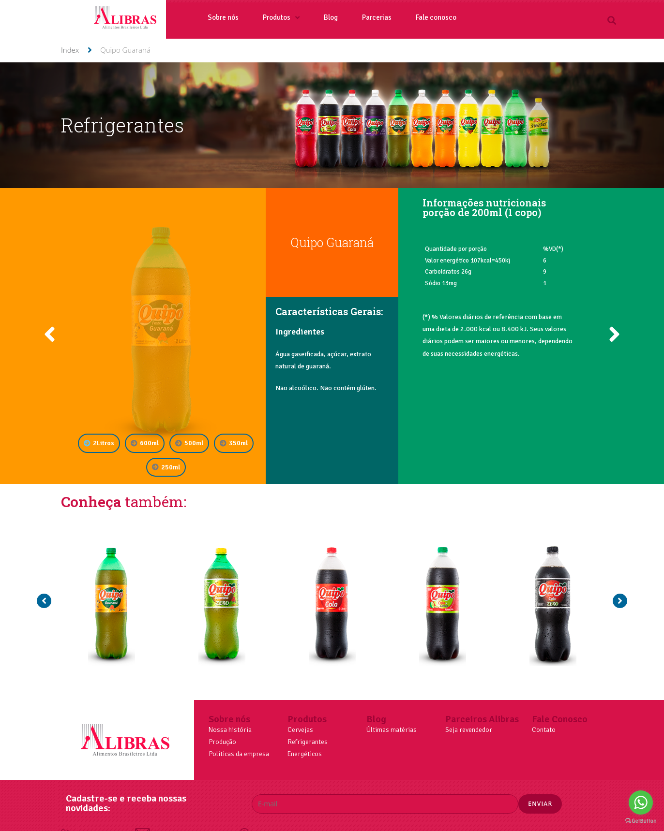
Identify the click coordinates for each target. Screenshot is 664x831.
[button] (611, 20)
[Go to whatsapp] (641, 802)
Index (70, 50)
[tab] (98, 443)
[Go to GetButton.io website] (640, 821)
